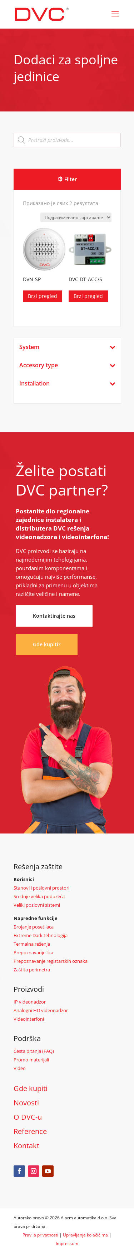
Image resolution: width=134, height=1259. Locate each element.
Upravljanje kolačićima (85, 1235)
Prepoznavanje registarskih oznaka (51, 961)
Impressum (67, 1243)
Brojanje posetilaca (34, 927)
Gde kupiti (31, 1088)
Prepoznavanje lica (33, 952)
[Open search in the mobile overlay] (67, 140)
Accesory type (67, 365)
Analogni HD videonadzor (41, 1010)
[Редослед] (75, 217)
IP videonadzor (30, 1002)
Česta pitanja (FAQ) (34, 1051)
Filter (70, 179)
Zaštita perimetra (32, 969)
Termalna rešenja (32, 944)
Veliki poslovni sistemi (37, 905)
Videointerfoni (29, 1019)
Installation (67, 383)
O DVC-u (28, 1117)
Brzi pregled (42, 296)
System (67, 347)
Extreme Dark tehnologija (41, 935)
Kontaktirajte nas (54, 615)
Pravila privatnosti (40, 1235)
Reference (30, 1131)
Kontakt (26, 1145)
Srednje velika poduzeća (39, 896)
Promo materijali (31, 1059)
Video (20, 1068)
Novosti (26, 1103)
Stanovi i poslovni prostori (41, 888)
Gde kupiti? (46, 644)
